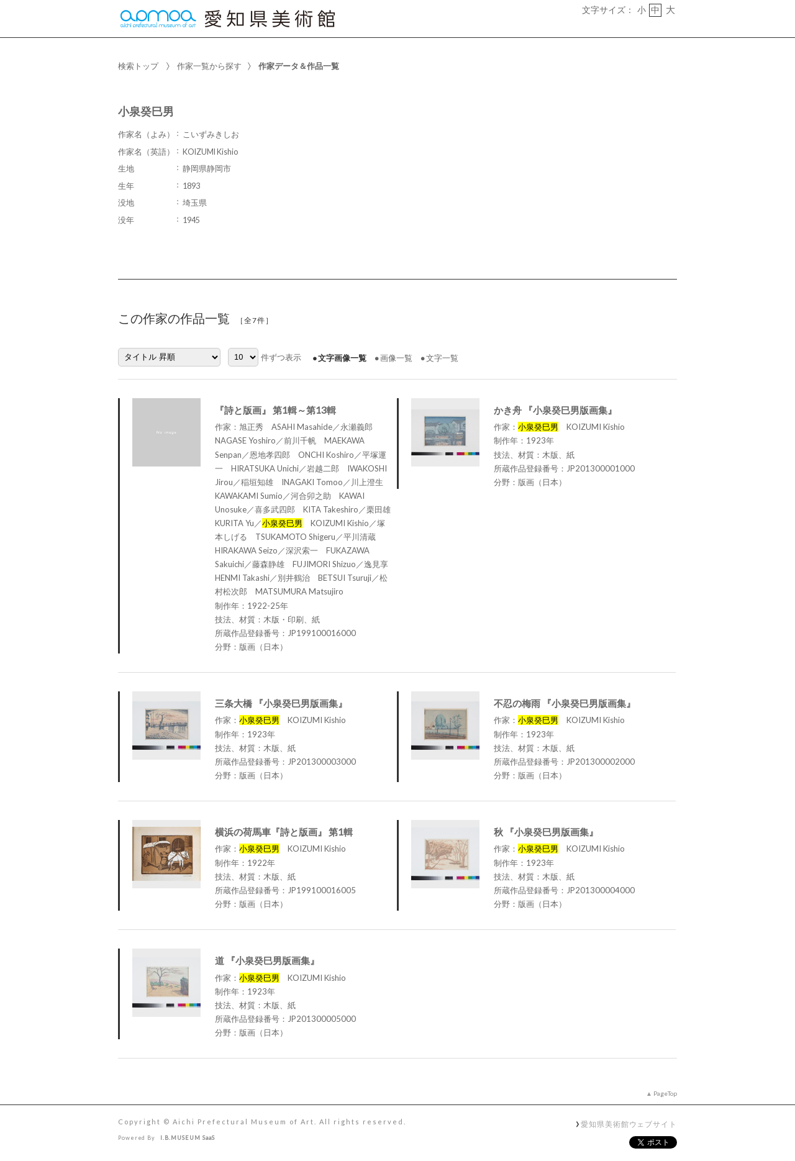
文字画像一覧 (342, 358)
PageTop (665, 1093)
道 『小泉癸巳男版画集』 (267, 960)
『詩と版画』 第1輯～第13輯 (275, 410)
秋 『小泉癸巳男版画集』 (546, 831)
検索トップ (138, 66)
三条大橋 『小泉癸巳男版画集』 (281, 703)
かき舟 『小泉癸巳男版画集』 (555, 410)
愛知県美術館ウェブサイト (629, 1123)
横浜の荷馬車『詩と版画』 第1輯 (284, 831)
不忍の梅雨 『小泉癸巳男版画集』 (564, 703)
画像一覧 (396, 358)
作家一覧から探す (209, 66)
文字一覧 (442, 358)
